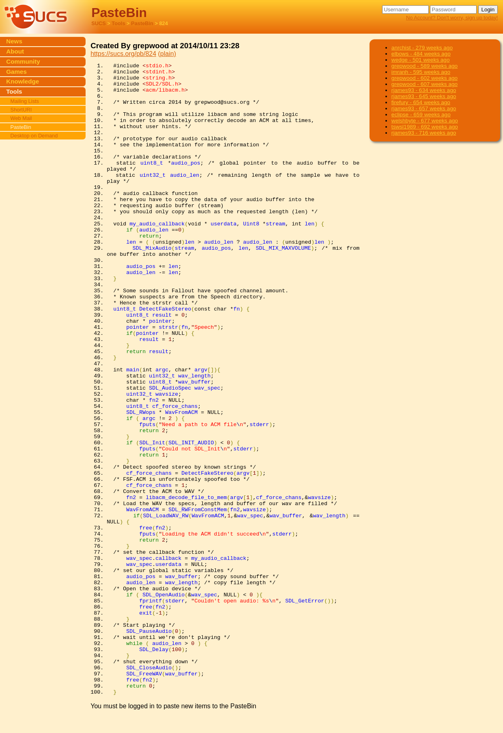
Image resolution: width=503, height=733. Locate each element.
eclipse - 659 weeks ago (421, 114)
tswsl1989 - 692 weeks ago (424, 127)
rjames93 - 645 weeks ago (423, 96)
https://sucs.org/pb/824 (123, 53)
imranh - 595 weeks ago (420, 72)
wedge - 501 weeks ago (420, 60)
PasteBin (142, 23)
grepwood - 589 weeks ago (424, 66)
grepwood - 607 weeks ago (424, 84)
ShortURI (21, 110)
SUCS (98, 23)
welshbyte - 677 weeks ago (424, 121)
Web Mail (21, 118)
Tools (118, 23)
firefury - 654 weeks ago (420, 102)
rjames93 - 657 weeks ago (423, 108)
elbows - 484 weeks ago (421, 54)
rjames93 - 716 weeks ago (423, 133)
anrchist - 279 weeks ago (422, 48)
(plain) (167, 53)
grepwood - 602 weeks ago (424, 78)
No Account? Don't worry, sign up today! (452, 18)
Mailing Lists (25, 101)
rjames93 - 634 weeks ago (423, 90)
